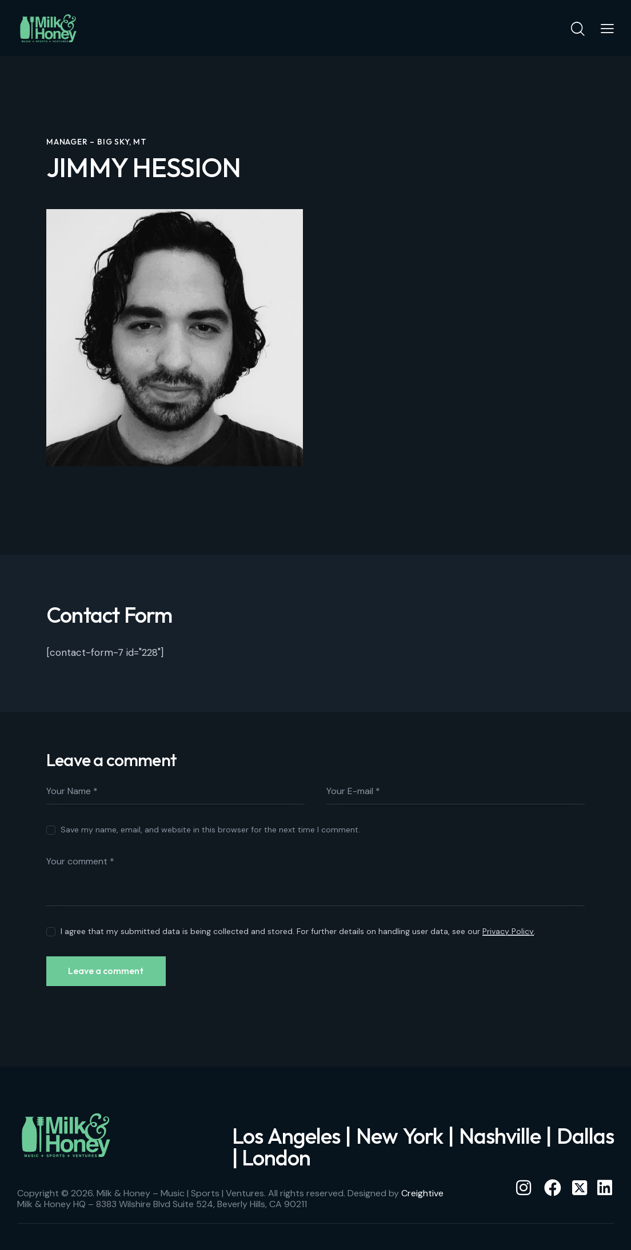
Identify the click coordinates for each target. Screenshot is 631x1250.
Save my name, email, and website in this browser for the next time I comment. (210, 829)
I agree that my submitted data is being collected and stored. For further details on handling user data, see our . (298, 931)
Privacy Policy (508, 931)
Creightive (422, 1194)
